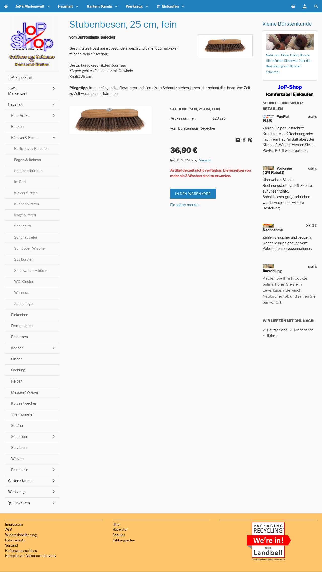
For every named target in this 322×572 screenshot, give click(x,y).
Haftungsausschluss (21, 551)
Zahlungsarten (123, 540)
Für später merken (184, 205)
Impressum (14, 524)
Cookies (118, 535)
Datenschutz (15, 540)
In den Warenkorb (193, 194)
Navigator (120, 529)
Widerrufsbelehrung (21, 535)
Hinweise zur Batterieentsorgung (31, 556)
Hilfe (116, 524)
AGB (8, 529)
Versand (205, 160)
